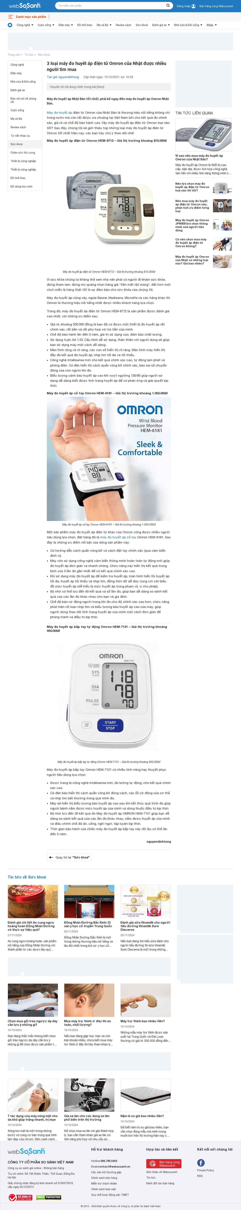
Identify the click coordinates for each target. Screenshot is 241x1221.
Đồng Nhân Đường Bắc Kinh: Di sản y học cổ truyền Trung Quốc (88, 924)
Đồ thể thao (84, 25)
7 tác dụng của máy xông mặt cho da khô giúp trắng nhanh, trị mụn (33, 1117)
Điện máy (64, 25)
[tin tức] (10, 25)
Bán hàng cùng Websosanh (216, 6)
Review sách (123, 25)
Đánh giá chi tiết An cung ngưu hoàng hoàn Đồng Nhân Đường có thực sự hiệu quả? (31, 926)
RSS (200, 1176)
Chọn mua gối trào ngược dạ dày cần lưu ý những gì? (32, 1022)
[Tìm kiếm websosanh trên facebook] (201, 1163)
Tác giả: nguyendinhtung (63, 77)
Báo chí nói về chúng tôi (23, 100)
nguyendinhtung (159, 841)
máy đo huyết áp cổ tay (118, 537)
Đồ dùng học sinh (21, 186)
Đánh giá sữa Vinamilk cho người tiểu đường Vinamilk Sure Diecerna (145, 926)
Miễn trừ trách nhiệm (104, 1183)
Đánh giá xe (159, 25)
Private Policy (205, 1170)
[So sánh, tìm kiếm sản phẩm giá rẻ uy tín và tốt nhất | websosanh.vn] (25, 6)
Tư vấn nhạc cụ (20, 135)
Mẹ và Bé (102, 25)
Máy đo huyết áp (59, 112)
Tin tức (29, 54)
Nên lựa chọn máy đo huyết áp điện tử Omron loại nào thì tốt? (192, 187)
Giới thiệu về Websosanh (161, 1172)
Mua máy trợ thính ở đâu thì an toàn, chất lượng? (87, 1022)
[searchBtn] (168, 5)
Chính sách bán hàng (104, 1177)
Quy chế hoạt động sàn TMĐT (110, 1194)
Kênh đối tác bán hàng (160, 1183)
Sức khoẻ (142, 25)
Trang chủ (14, 54)
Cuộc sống (44, 25)
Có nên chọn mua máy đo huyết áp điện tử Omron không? (190, 243)
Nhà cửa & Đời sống (186, 25)
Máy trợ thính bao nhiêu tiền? (142, 1021)
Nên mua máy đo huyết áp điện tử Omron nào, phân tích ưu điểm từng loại (192, 206)
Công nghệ (23, 25)
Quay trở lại (72, 857)
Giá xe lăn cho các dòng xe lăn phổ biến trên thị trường (86, 1117)
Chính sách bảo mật (103, 1189)
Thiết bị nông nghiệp (23, 169)
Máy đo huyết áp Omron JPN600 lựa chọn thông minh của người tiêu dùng (192, 225)
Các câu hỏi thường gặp (106, 1172)
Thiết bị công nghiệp (23, 161)
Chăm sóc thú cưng (23, 152)
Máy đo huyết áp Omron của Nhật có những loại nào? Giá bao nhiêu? (192, 260)
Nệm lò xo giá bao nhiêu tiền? (142, 1116)
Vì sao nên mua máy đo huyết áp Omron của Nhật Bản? (199, 157)
